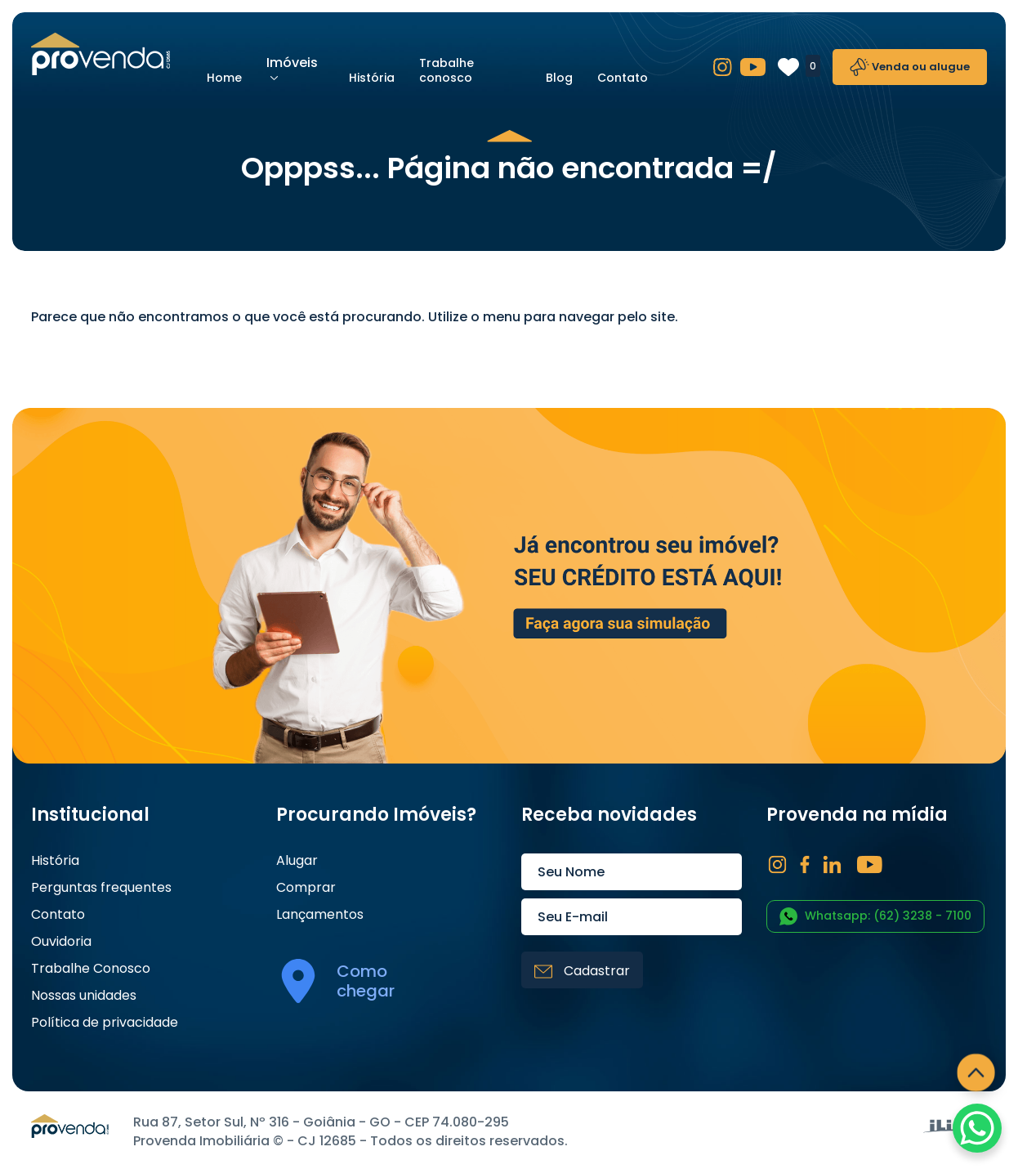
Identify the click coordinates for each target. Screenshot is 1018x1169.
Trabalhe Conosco (90, 968)
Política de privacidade (104, 1022)
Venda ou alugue (910, 67)
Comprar (306, 887)
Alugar (297, 860)
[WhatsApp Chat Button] (977, 1128)
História (372, 77)
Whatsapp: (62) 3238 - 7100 (875, 916)
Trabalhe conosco (446, 70)
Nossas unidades (83, 995)
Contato (622, 77)
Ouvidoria (61, 941)
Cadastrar (582, 970)
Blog (559, 77)
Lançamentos (320, 914)
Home (224, 77)
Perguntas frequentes (101, 887)
